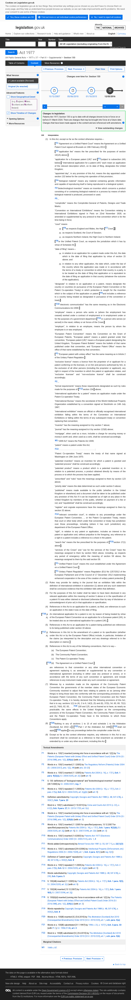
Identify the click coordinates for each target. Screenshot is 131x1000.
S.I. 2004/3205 (67, 776)
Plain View (100, 69)
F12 (81, 389)
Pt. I (54, 928)
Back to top (120, 964)
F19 (75, 706)
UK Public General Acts (15, 57)
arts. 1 (91, 839)
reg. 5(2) (109, 852)
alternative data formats (52, 972)
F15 (111, 542)
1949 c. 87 (52, 947)
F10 (57, 304)
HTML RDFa (61, 977)
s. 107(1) (103, 925)
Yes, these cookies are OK (22, 17)
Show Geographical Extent (23, 97)
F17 (44, 632)
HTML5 (13, 977)
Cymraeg (121, 33)
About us (33, 983)
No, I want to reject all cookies (107, 17)
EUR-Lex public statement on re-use (77, 996)
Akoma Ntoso (48, 977)
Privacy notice (82, 983)
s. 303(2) (63, 860)
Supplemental (55, 57)
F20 (52, 723)
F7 (106, 228)
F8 (57, 241)
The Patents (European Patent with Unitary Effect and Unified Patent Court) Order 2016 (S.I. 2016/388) (85, 756)
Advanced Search (118, 47)
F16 (44, 614)
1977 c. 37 (33, 57)
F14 (56, 514)
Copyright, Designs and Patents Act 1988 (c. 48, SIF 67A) (95, 797)
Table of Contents (16, 63)
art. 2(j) (61, 831)
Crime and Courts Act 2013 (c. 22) (102, 805)
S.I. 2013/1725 (74, 808)
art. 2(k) (93, 831)
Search (11, 52)
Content (34, 63)
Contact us (68, 983)
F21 (76, 726)
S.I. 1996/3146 (64, 928)
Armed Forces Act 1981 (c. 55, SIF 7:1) (95, 844)
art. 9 (88, 776)
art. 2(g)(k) (83, 792)
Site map (43, 983)
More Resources (52, 63)
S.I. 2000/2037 (67, 784)
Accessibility (55, 983)
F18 (49, 662)
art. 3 (81, 760)
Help (24, 983)
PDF (33, 977)
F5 (56, 198)
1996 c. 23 (93, 925)
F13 (56, 449)
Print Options (116, 69)
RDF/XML (71, 977)
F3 (99, 159)
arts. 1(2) (62, 760)
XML (38, 977)
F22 (115, 726)
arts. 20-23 (84, 768)
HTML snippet (24, 977)
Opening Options (15, 118)
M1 (56, 440)
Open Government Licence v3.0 (56, 990)
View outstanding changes (109, 128)
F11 (99, 318)
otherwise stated (90, 990)
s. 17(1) (110, 773)
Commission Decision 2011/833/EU (83, 993)
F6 (65, 228)
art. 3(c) (85, 808)
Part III (43, 57)
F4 (57, 180)
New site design (13, 983)
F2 (57, 151)
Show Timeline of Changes (23, 113)
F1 (57, 143)
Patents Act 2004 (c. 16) (95, 773)
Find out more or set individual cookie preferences (63, 17)
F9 (101, 293)
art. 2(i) (77, 776)
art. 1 (81, 852)
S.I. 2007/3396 (82, 831)
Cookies (95, 983)
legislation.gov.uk (25, 27)
